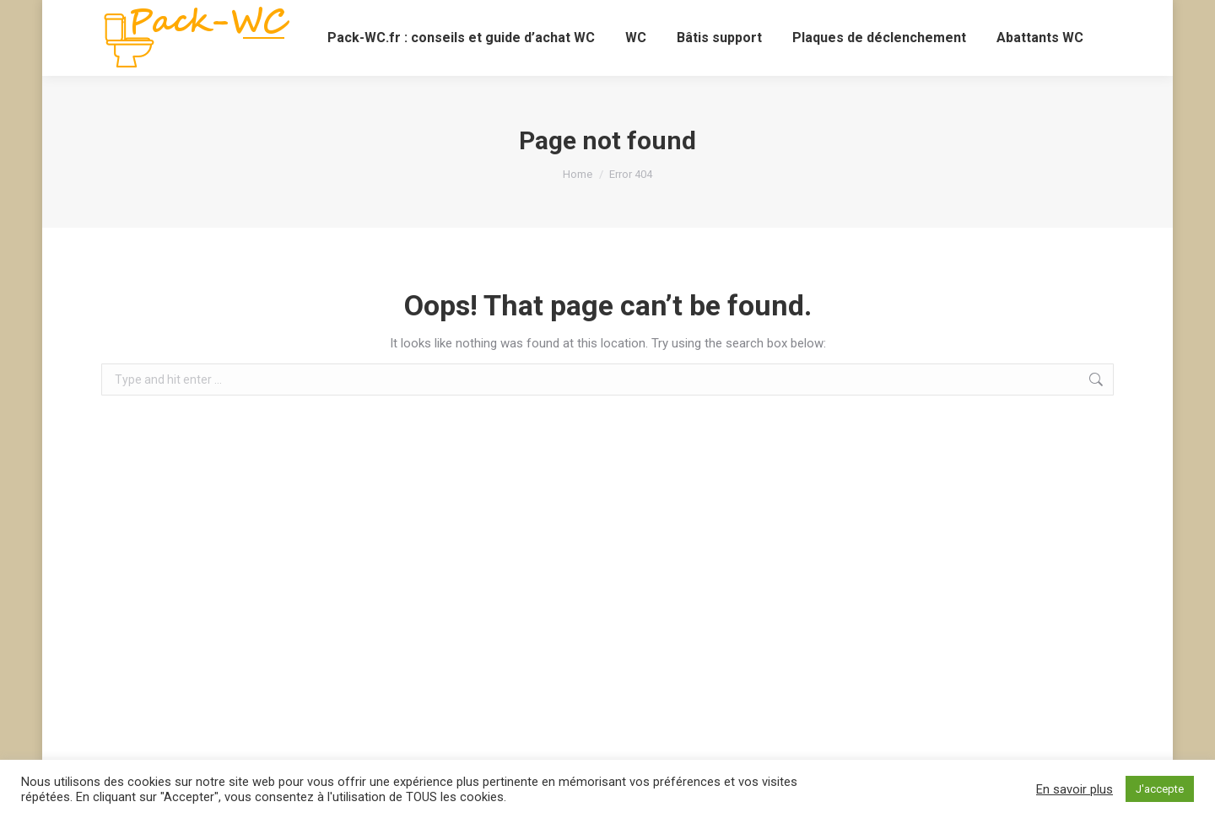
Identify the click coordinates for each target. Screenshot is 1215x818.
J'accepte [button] (1160, 789)
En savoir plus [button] (1074, 789)
